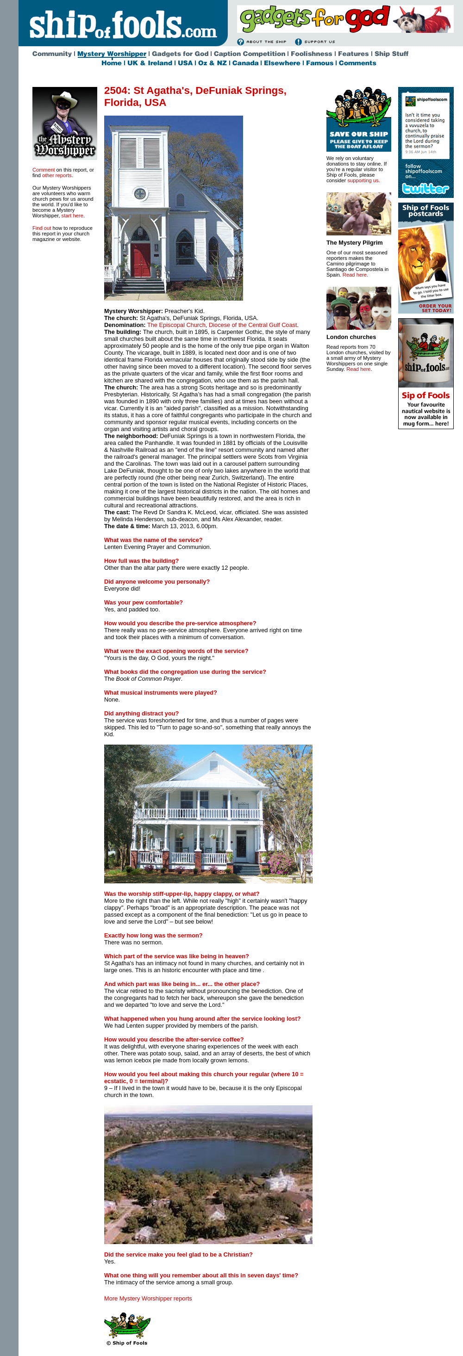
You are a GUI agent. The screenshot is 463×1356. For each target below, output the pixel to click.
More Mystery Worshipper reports (148, 1298)
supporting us (362, 180)
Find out (41, 228)
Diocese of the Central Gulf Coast (253, 324)
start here (72, 215)
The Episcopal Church (176, 324)
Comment (43, 170)
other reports (56, 175)
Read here (355, 274)
